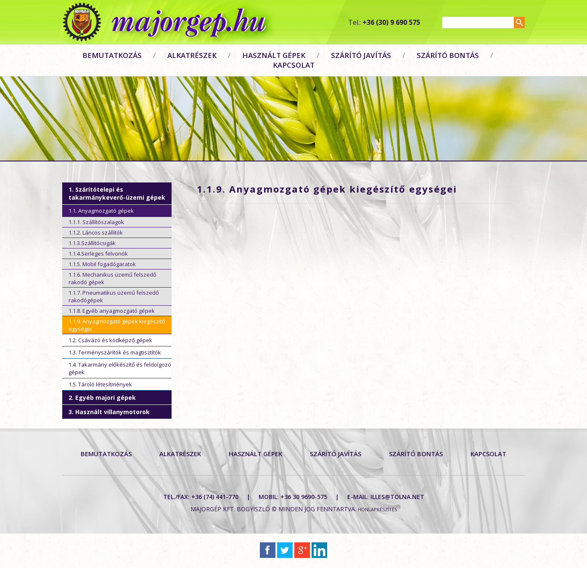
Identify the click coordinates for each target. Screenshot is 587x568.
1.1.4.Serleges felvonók (98, 253)
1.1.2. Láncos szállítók (96, 232)
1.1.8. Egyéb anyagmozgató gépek (112, 310)
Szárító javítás (361, 55)
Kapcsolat (294, 65)
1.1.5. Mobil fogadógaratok (102, 264)
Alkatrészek (192, 55)
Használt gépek (273, 55)
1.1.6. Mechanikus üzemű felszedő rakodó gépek (112, 278)
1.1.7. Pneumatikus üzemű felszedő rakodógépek (114, 296)
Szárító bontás (448, 55)
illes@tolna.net (397, 497)
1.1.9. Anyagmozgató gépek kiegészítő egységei (117, 325)
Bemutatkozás (112, 55)
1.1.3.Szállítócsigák (92, 243)
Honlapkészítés (377, 509)
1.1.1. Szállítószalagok (96, 222)
